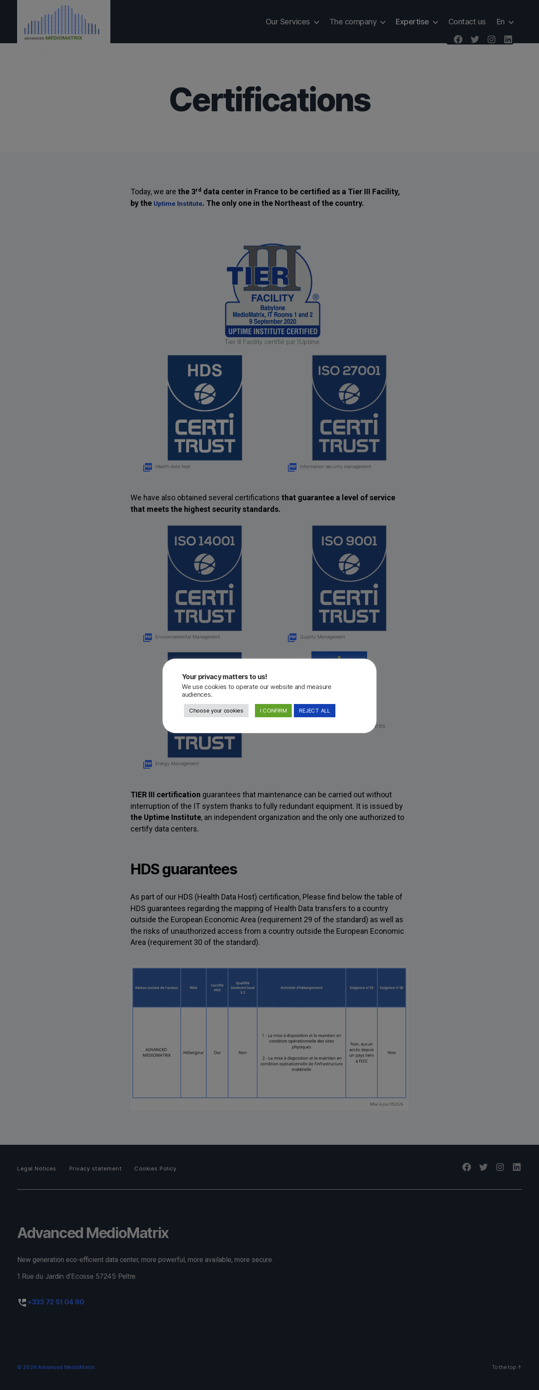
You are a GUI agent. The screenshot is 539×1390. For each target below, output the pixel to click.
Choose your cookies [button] (216, 710)
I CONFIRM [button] (273, 710)
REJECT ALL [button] (314, 710)
